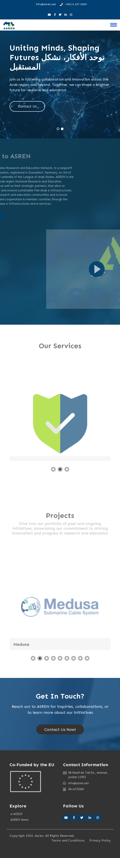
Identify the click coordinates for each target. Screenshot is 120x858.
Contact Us (27, 107)
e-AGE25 (16, 814)
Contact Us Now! (60, 729)
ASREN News (20, 820)
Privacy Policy (100, 840)
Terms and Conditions (68, 840)
